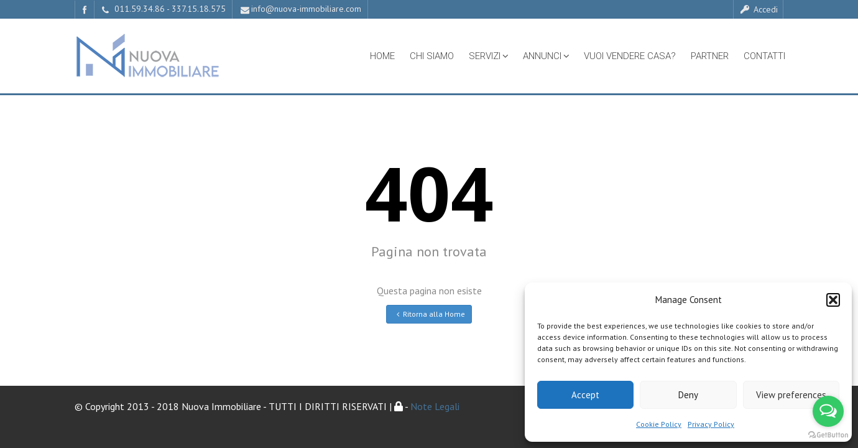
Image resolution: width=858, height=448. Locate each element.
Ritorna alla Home (429, 314)
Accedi (758, 9)
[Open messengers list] (828, 411)
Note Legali (434, 406)
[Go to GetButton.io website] (828, 435)
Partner (710, 56)
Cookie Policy (658, 424)
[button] (833, 300)
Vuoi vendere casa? (630, 56)
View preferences (791, 395)
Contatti (764, 56)
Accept (585, 395)
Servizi (488, 56)
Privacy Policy (711, 424)
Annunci (546, 56)
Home (382, 56)
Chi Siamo (432, 56)
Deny (688, 395)
